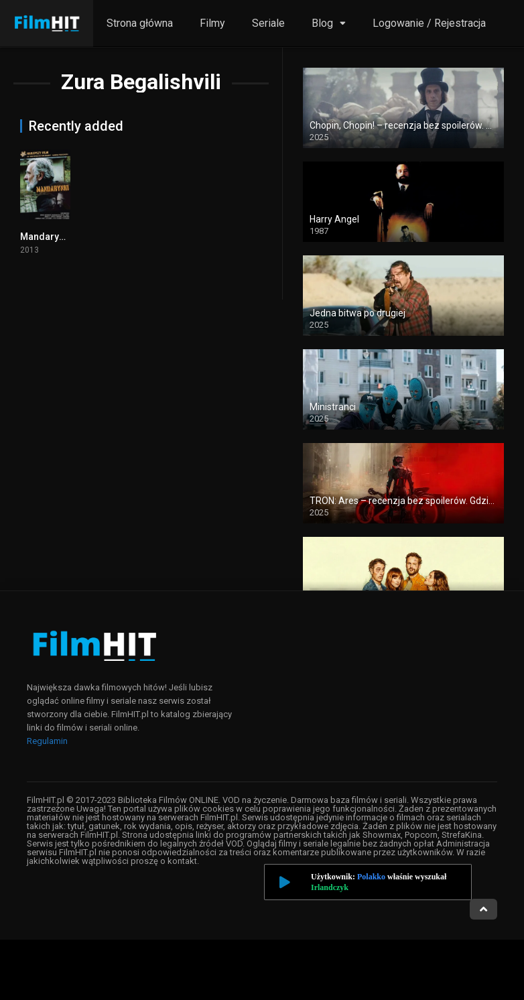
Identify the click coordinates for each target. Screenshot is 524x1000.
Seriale (268, 23)
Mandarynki (46, 236)
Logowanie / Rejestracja (429, 23)
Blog (322, 23)
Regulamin (47, 741)
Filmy (212, 23)
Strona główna (140, 23)
